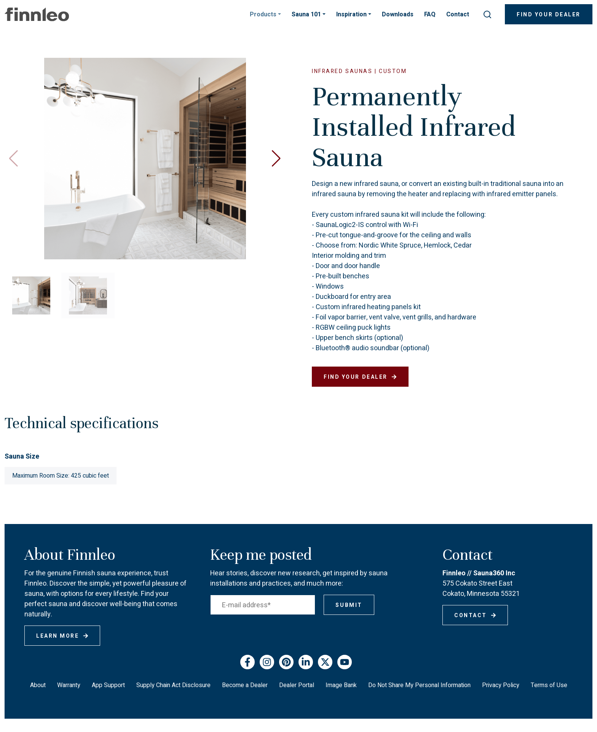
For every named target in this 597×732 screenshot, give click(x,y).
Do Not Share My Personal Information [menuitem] (419, 685)
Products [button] (264, 14)
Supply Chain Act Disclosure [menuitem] (173, 685)
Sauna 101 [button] (307, 14)
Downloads (397, 14)
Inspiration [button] (352, 14)
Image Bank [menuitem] (341, 685)
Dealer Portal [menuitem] (296, 685)
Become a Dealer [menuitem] (245, 685)
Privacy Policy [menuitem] (500, 685)
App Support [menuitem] (108, 685)
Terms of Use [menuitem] (549, 685)
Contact (457, 14)
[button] (276, 158)
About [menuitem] (38, 685)
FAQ (430, 14)
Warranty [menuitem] (68, 685)
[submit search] (487, 14)
